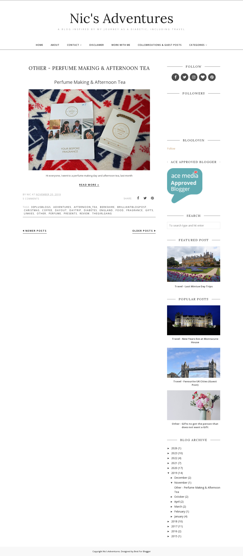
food (120, 210)
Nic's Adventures (121, 18)
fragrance (134, 210)
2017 (174, 526)
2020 (174, 468)
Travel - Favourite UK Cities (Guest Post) (195, 383)
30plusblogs (41, 207)
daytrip (75, 210)
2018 (174, 521)
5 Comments (31, 198)
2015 (174, 536)
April (177, 501)
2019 (174, 473)
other (41, 213)
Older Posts (142, 230)
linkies (29, 213)
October (179, 496)
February (179, 511)
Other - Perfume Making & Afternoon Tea (89, 68)
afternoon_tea (85, 207)
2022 (174, 458)
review (85, 213)
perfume (55, 213)
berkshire (107, 207)
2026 (174, 448)
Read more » (89, 184)
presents (70, 213)
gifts (149, 210)
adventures (62, 207)
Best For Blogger (142, 551)
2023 (174, 453)
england (106, 210)
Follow (171, 148)
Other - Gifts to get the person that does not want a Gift (195, 425)
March (178, 506)
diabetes (90, 210)
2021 (174, 463)
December (180, 477)
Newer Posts (36, 230)
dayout (61, 210)
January (178, 516)
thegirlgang (102, 213)
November (180, 482)
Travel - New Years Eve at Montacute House (195, 340)
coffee (47, 210)
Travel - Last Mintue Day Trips (194, 286)
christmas (31, 210)
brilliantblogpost (132, 207)
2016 (174, 531)
